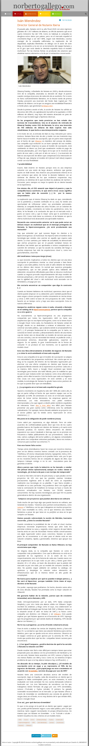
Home (8, 14)
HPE (33, 722)
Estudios (44, 14)
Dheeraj (38, 141)
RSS (55, 736)
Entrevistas (30, 14)
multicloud (60, 722)
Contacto (36, 736)
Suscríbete (46, 736)
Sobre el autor (6, 742)
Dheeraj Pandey (41, 719)
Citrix (32, 719)
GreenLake (59, 719)
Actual (18, 14)
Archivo (56, 14)
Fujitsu (51, 719)
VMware (57, 614)
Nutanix (21, 725)
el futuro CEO (47, 106)
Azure (26, 719)
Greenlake (33, 671)
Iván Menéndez (42, 722)
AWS (20, 719)
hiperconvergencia (42, 309)
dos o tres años (43, 405)
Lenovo (20, 507)
